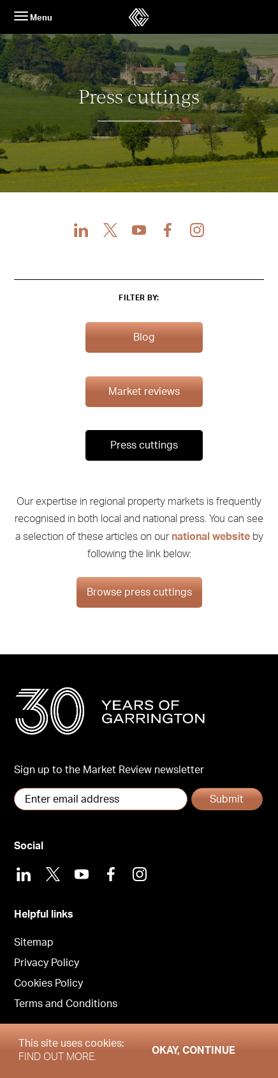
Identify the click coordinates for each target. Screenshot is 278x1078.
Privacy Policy (46, 963)
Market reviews (144, 392)
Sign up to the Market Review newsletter (109, 770)
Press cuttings (144, 445)
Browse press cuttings (139, 592)
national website (211, 537)
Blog (144, 337)
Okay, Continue (193, 1050)
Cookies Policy (48, 983)
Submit (227, 799)
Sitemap (34, 942)
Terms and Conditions (65, 1004)
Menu (33, 17)
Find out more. (57, 1057)
